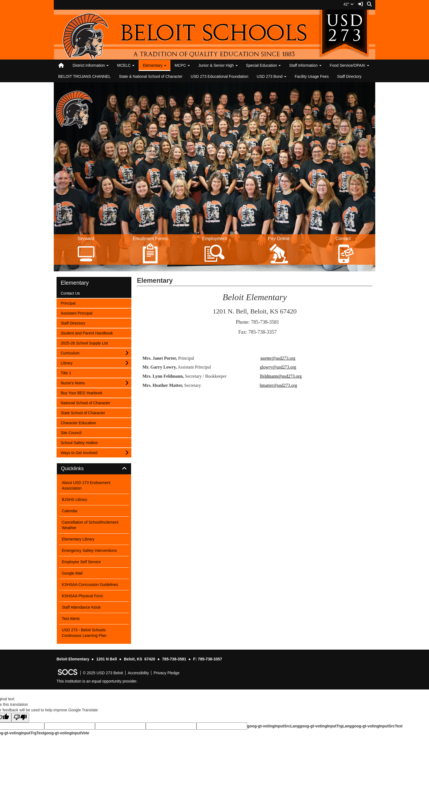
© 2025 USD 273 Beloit (103, 673)
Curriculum (70, 352)
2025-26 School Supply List (84, 342)
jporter (278, 358)
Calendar (70, 511)
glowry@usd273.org (278, 367)
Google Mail (72, 573)
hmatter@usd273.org (278, 385)
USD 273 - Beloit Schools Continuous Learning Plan (84, 633)
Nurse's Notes (72, 382)
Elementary (75, 283)
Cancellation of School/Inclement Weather (90, 525)
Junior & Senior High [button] (218, 65)
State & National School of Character (150, 76)
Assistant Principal (76, 312)
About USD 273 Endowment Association (86, 485)
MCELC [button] (125, 65)
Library (67, 362)
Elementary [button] (154, 65)
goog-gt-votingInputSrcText (377, 726)
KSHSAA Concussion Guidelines (90, 584)
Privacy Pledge (166, 673)
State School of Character (82, 412)
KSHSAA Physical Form (82, 596)
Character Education (78, 422)
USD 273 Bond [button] (271, 76)
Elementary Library (78, 539)
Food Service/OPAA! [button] (349, 65)
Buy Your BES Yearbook (81, 392)
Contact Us (70, 292)
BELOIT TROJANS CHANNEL (84, 76)
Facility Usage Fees (312, 76)
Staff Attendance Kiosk (81, 607)
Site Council (70, 432)
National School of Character (85, 402)
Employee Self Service (81, 562)
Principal (68, 302)
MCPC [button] (182, 65)
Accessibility (138, 673)
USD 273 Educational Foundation (219, 76)
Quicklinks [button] (78, 468)
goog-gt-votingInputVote (66, 733)
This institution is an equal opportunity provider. (97, 681)
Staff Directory (349, 76)
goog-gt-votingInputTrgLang (326, 726)
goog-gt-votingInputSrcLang (273, 726)
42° (348, 4)
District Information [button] (91, 65)
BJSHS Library (74, 499)
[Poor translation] (20, 717)
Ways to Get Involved (79, 452)
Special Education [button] (263, 65)
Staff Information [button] (305, 65)
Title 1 (67, 372)
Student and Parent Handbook (86, 332)
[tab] (94, 468)
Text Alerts (71, 618)
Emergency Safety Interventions (89, 550)
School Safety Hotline (79, 442)
